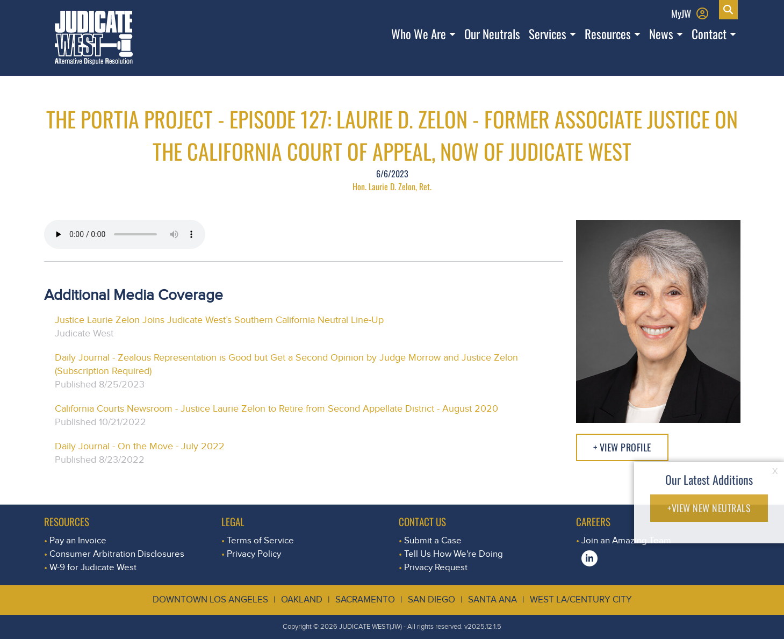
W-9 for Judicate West (92, 567)
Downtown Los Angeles (210, 599)
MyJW (681, 13)
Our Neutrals (492, 34)
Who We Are (418, 34)
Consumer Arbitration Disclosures (116, 553)
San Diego (431, 599)
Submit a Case (433, 540)
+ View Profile (622, 447)
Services (547, 34)
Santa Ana (492, 599)
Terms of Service (260, 540)
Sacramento (365, 599)
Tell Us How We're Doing (453, 553)
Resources (608, 34)
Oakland (301, 599)
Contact (709, 34)
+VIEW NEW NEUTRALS (709, 508)
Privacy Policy (254, 553)
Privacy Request (435, 567)
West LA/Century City (581, 599)
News (661, 34)
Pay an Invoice (77, 540)
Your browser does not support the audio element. (124, 234)
